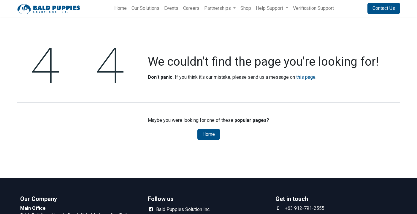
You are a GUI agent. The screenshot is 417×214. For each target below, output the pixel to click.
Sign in (353, 8)
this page (305, 77)
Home (208, 134)
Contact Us (383, 8)
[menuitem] (120, 8)
